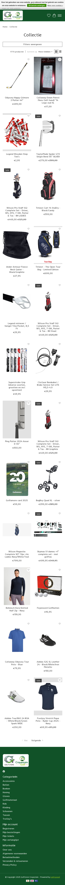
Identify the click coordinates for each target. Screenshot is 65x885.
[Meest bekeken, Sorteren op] (45, 52)
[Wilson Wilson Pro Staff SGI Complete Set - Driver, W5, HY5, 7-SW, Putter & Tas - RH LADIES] (17, 186)
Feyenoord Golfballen (48, 608)
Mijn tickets (8, 836)
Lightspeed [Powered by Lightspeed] (55, 877)
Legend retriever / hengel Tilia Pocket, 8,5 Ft (17, 326)
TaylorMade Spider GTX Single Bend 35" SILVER (48, 155)
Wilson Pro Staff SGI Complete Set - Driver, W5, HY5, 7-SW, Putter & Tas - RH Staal (48, 327)
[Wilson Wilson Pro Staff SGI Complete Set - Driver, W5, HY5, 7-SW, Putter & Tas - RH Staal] (48, 301)
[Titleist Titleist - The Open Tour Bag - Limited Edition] (48, 245)
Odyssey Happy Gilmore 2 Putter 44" (17, 98)
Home (5, 27)
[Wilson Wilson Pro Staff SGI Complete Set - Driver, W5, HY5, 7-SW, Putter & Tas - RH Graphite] (48, 420)
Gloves (6, 796)
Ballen (6, 784)
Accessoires (9, 781)
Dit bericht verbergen (37, 5)
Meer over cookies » (55, 5)
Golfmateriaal (10, 800)
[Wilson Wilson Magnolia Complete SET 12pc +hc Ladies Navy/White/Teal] (17, 530)
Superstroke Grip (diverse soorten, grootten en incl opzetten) (16, 386)
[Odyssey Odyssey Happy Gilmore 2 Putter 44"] (17, 76)
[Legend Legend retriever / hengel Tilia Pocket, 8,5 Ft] (17, 301)
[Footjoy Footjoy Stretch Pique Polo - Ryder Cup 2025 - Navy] (48, 696)
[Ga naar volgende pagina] (37, 740)
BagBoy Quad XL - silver (48, 500)
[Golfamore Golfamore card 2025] (17, 478)
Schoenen (7, 811)
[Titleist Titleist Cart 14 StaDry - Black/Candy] (48, 186)
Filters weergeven (32, 44)
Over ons (7, 849)
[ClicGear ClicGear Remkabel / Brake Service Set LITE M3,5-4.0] (48, 360)
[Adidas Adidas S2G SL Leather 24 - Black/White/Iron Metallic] (48, 640)
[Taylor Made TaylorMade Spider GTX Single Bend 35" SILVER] (48, 132)
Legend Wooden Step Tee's (17, 155)
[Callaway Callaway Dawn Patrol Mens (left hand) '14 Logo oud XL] (48, 76)
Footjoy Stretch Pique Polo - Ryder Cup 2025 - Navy (48, 721)
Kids (5, 803)
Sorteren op (32, 52)
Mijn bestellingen (11, 832)
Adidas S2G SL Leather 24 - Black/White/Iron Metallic (48, 664)
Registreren (8, 828)
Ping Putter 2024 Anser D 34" (17, 442)
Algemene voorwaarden (15, 853)
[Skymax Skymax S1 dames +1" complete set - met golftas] (48, 530)
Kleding (6, 807)
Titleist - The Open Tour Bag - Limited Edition (48, 268)
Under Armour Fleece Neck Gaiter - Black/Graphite (17, 269)
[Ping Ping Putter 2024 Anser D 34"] (17, 420)
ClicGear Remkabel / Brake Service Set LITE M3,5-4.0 (48, 385)
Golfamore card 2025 (17, 500)
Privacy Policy (9, 864)
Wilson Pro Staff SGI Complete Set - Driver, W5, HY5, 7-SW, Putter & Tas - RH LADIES (16, 211)
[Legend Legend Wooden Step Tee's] (17, 132)
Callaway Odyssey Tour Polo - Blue (17, 663)
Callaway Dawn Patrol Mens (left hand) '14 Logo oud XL (48, 100)
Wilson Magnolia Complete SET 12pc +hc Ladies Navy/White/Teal (17, 554)
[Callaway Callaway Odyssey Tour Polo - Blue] (17, 640)
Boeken (6, 788)
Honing (6, 792)
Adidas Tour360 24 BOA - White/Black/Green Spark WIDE (17, 721)
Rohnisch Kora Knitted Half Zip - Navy (17, 609)
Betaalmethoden (11, 857)
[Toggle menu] (59, 15)
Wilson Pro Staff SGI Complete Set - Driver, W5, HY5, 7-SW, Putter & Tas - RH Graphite (48, 445)
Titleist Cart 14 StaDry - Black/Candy (48, 209)
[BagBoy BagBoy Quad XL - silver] (48, 478)
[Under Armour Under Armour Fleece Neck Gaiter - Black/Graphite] (17, 245)
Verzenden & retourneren (15, 861)
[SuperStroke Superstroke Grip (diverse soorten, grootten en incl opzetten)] (17, 360)
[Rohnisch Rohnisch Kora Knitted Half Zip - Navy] (17, 586)
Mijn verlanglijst (11, 839)
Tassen (6, 815)
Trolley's (7, 818)
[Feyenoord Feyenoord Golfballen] (48, 586)
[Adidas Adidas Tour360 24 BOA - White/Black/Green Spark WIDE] (17, 696)
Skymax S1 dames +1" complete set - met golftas (48, 554)
